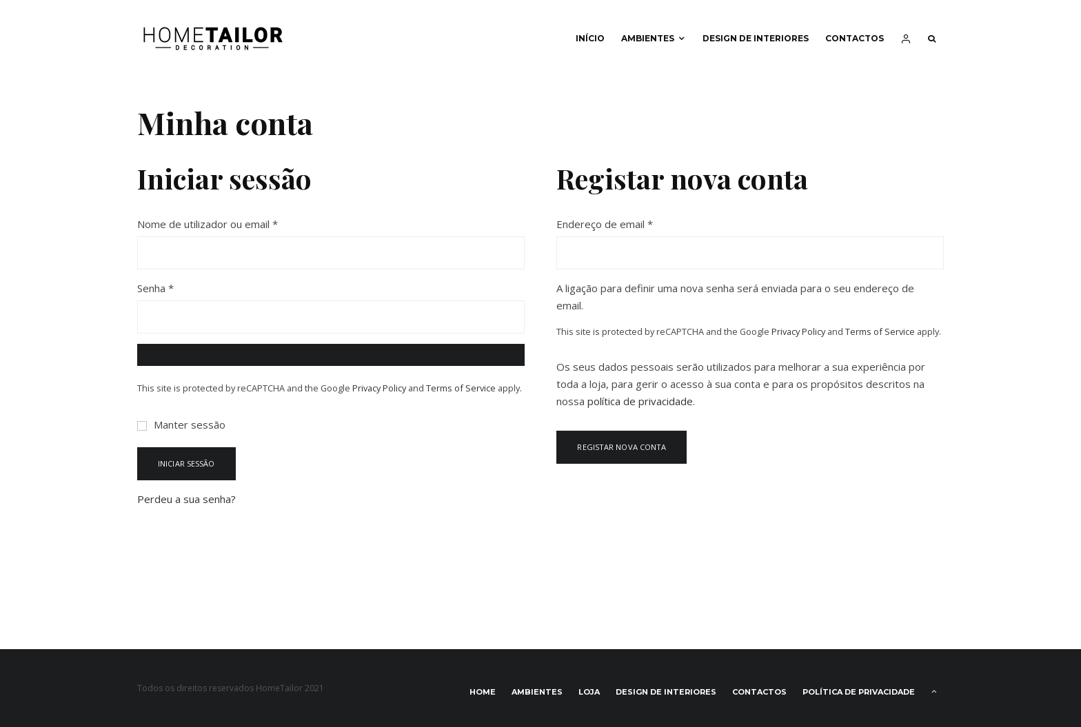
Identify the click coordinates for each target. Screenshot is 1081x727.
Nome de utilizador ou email (234, 223)
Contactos (854, 38)
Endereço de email (631, 223)
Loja (589, 692)
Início (590, 38)
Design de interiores (756, 38)
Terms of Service (461, 388)
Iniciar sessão (186, 463)
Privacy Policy (379, 388)
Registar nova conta (621, 447)
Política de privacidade (858, 692)
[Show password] (331, 355)
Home (482, 692)
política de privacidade (640, 401)
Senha (182, 287)
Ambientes (647, 38)
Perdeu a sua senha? (186, 499)
